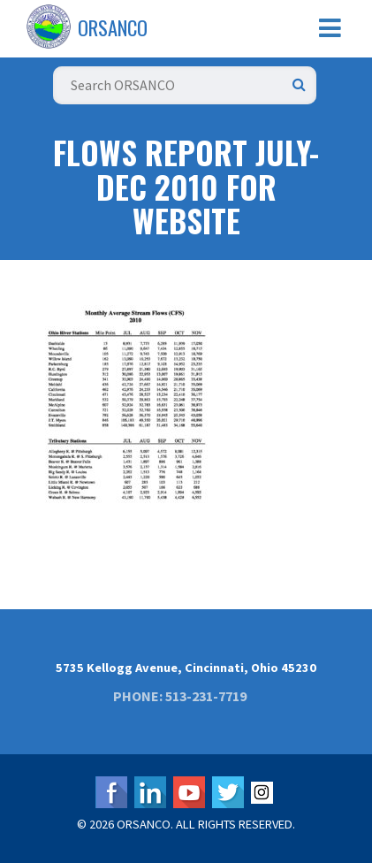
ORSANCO (113, 27)
